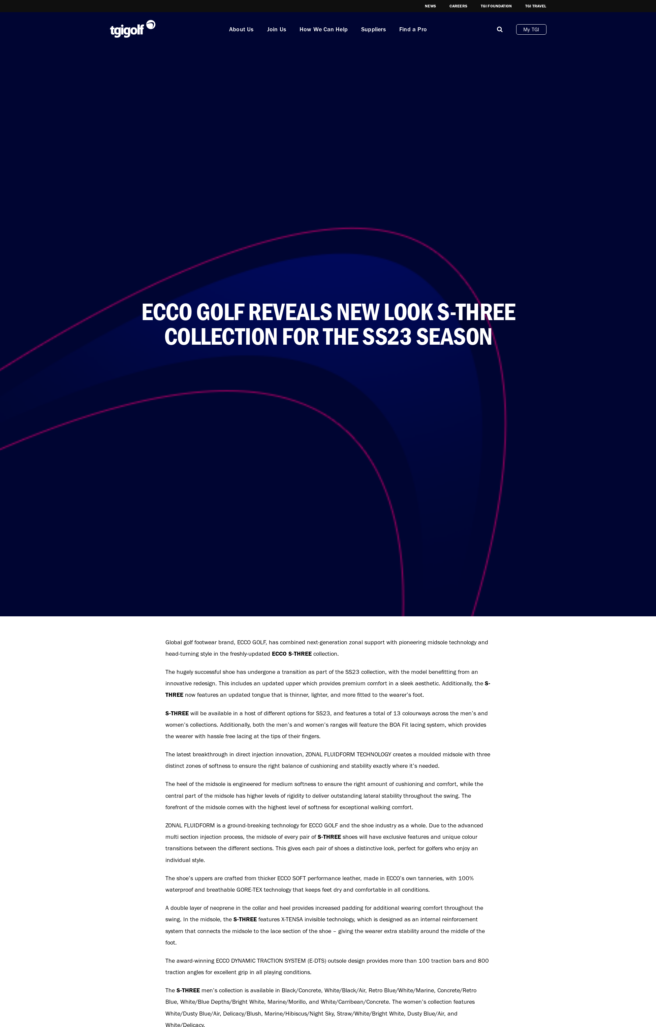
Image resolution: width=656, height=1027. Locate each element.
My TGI (531, 29)
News (430, 6)
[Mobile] (499, 29)
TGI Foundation (496, 6)
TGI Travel (535, 6)
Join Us (276, 29)
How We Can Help (324, 29)
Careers (458, 6)
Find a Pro (413, 29)
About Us (241, 29)
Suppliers (373, 29)
